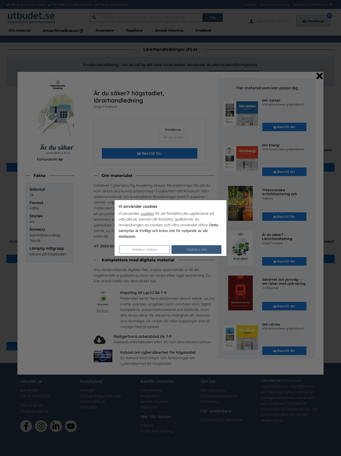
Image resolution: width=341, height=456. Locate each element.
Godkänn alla (196, 249)
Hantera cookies (144, 249)
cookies (147, 213)
